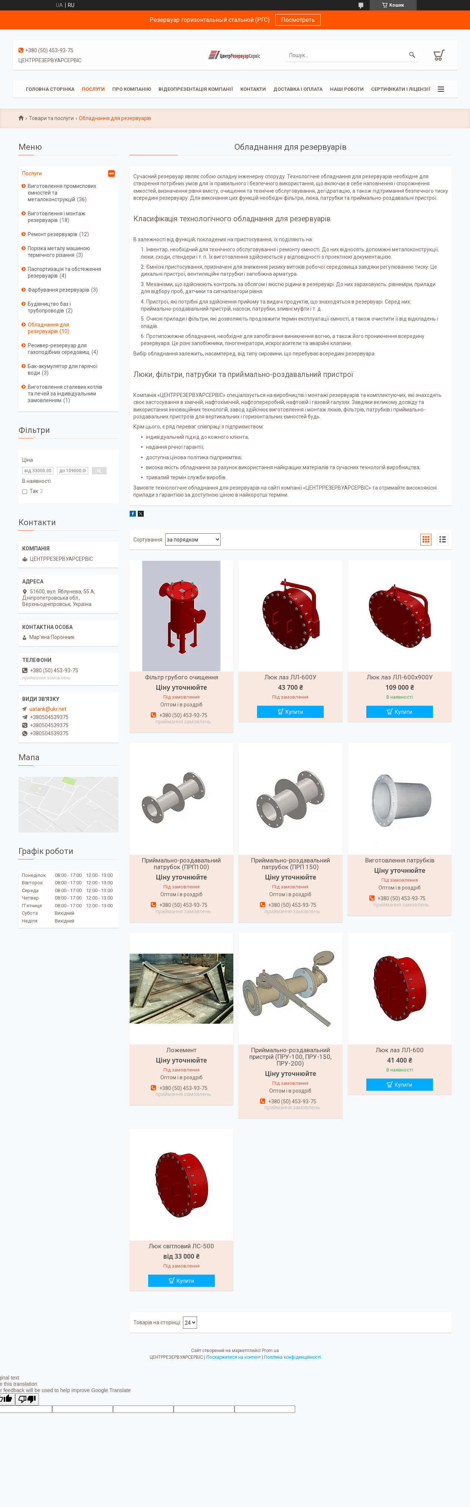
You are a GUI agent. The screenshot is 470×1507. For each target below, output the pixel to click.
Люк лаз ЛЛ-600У (290, 677)
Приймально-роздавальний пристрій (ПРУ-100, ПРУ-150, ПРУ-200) (290, 1057)
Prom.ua (270, 1350)
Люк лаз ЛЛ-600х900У (400, 677)
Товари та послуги (51, 118)
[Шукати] (412, 55)
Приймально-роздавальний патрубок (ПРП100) (181, 863)
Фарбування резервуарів (58, 290)
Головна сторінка (50, 89)
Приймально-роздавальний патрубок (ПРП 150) (290, 863)
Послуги (93, 89)
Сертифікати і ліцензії (400, 89)
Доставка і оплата (298, 89)
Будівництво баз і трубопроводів (49, 307)
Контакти (253, 89)
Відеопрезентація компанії (196, 89)
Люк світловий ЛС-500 (181, 1246)
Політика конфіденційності (292, 1357)
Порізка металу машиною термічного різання (59, 251)
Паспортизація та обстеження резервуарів (64, 272)
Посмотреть (298, 19)
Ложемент (181, 1050)
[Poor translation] (27, 1399)
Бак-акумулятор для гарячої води (62, 369)
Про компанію (131, 89)
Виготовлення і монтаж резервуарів (56, 217)
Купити (294, 712)
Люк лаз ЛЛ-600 (400, 1050)
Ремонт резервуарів (52, 234)
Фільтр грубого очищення (181, 677)
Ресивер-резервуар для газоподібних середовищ (59, 348)
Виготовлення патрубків (399, 860)
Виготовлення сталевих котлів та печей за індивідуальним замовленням (65, 393)
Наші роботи (347, 89)
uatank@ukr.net (47, 709)
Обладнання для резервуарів (48, 328)
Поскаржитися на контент (233, 1357)
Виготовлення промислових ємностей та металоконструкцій (62, 192)
